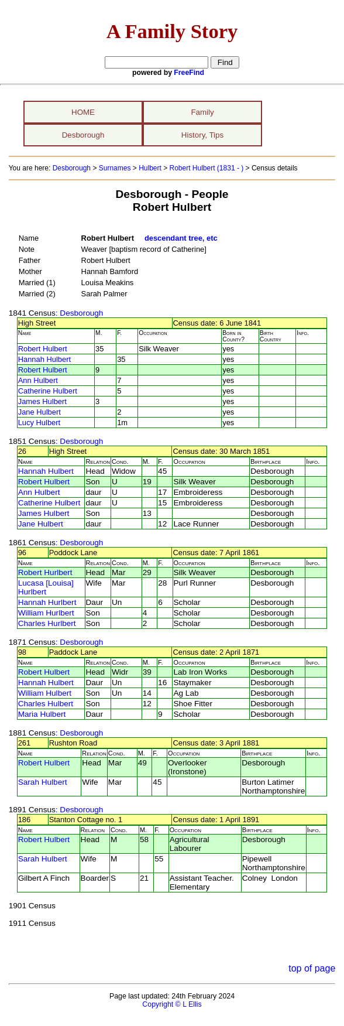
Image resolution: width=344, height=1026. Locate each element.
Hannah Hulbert (44, 359)
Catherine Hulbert (47, 391)
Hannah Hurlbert (47, 602)
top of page (311, 968)
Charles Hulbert (45, 703)
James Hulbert (42, 401)
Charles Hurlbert (47, 623)
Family (202, 112)
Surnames (115, 168)
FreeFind (189, 73)
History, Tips (202, 135)
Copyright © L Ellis (171, 1004)
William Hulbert (44, 693)
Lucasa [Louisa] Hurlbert (46, 587)
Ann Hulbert (38, 380)
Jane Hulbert (39, 412)
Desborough (83, 135)
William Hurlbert (46, 612)
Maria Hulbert (42, 714)
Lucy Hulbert (39, 422)
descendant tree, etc (181, 238)
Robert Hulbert (42, 348)
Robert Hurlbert (45, 572)
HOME (83, 112)
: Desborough (80, 313)
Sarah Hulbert (42, 782)
